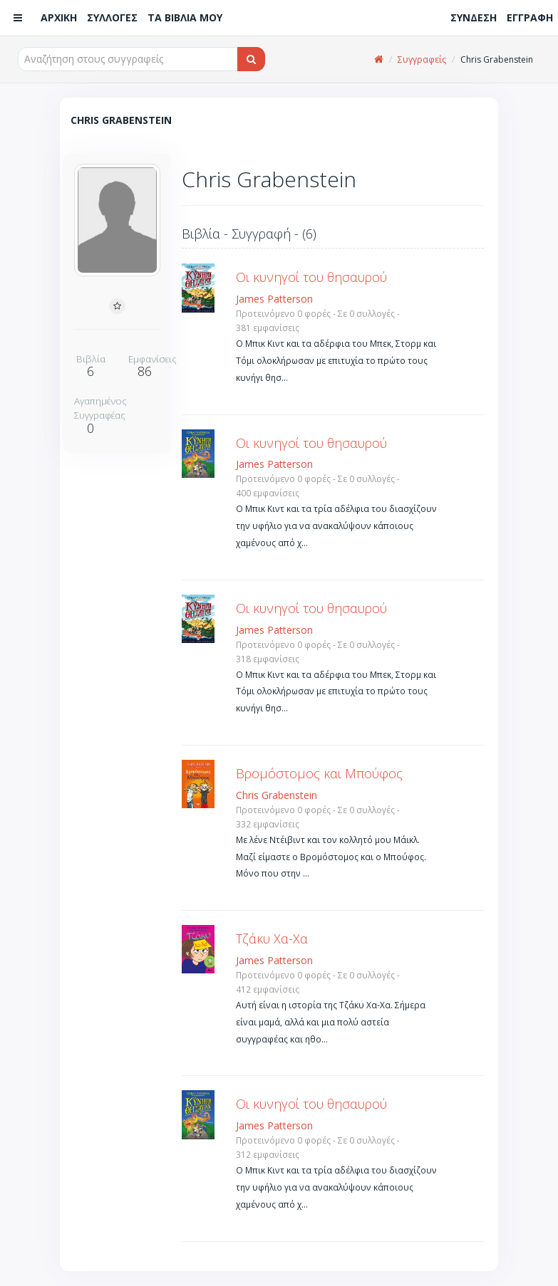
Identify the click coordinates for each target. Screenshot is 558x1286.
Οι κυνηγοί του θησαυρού (311, 277)
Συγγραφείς (422, 59)
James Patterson (274, 298)
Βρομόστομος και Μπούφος (319, 773)
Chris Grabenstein (276, 795)
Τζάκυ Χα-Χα (272, 938)
